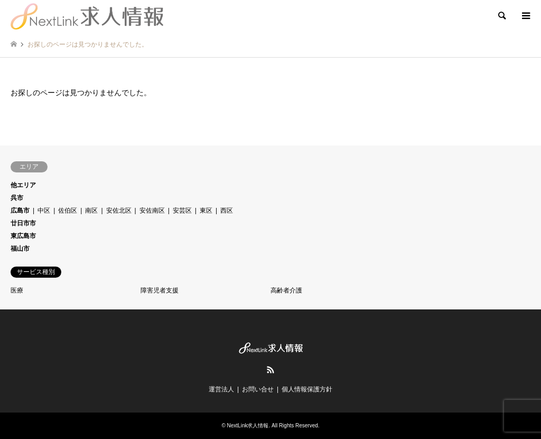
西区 (226, 210)
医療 (17, 290)
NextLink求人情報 (248, 425)
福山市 (20, 248)
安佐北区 (119, 210)
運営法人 (221, 389)
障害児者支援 (160, 290)
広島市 (20, 210)
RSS (270, 369)
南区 (91, 210)
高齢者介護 (286, 290)
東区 (206, 210)
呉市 (17, 198)
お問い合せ (258, 389)
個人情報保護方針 (307, 389)
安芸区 (182, 210)
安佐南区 (152, 210)
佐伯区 (67, 210)
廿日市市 (23, 223)
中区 (44, 210)
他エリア (23, 185)
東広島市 (23, 236)
